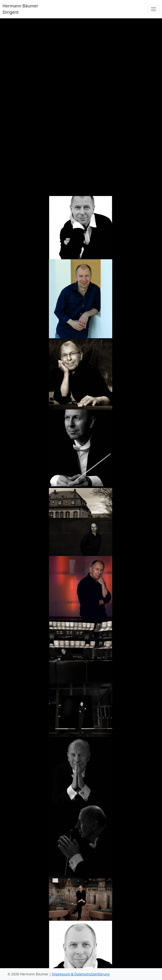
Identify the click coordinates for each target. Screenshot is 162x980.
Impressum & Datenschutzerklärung (81, 974)
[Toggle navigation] (153, 9)
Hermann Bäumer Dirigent (20, 9)
